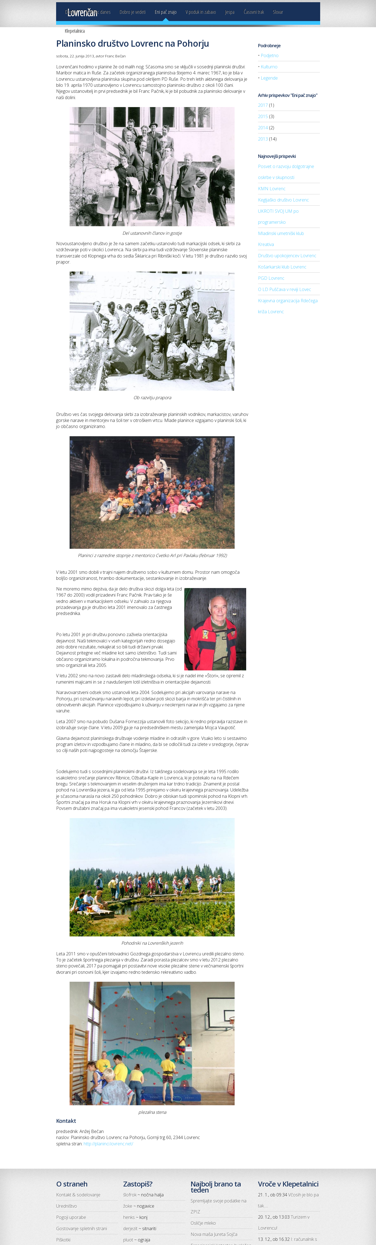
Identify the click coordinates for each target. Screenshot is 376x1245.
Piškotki (63, 1240)
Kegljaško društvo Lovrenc (283, 200)
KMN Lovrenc (272, 189)
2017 (263, 105)
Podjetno (270, 55)
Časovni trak (254, 11)
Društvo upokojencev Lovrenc (287, 256)
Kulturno (269, 67)
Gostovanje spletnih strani (81, 1229)
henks (129, 1217)
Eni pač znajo (166, 11)
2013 (263, 139)
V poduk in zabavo (201, 11)
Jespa (229, 11)
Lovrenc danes (98, 11)
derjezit (130, 1229)
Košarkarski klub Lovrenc (282, 267)
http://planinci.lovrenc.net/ (108, 1144)
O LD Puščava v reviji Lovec (284, 289)
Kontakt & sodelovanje (78, 1195)
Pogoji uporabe (71, 1217)
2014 (263, 128)
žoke (127, 1206)
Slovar (278, 11)
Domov (71, 11)
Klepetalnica (75, 31)
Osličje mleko (203, 1223)
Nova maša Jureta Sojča (214, 1234)
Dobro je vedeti (133, 11)
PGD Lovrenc (271, 278)
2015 (263, 116)
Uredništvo (66, 1206)
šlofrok (129, 1195)
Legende (269, 78)
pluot (128, 1240)
